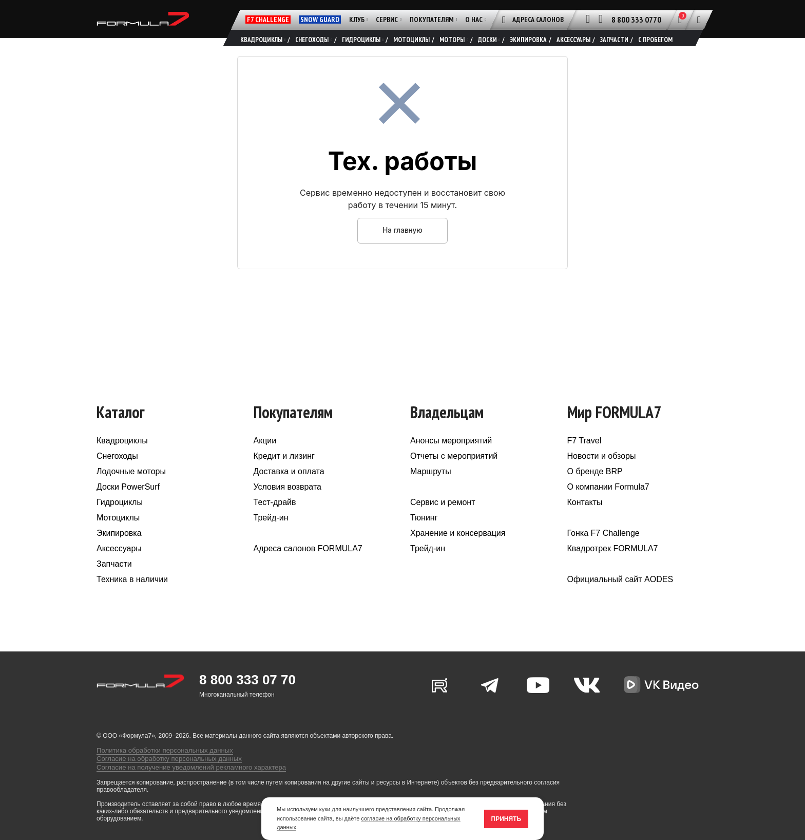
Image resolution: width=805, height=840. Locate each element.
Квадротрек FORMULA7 (612, 565)
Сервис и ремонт (442, 518)
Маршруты (430, 487)
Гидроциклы (120, 518)
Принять (506, 819)
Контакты (585, 518)
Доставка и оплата (289, 487)
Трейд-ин (271, 534)
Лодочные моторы (131, 487)
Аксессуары (119, 565)
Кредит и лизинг (284, 472)
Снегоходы (117, 472)
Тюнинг (424, 534)
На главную (402, 246)
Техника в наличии (132, 595)
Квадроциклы (122, 457)
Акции (265, 457)
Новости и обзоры (601, 472)
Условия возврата (287, 503)
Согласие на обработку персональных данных (163, 769)
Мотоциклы (118, 534)
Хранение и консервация (457, 549)
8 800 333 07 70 (247, 696)
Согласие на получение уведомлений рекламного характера (183, 776)
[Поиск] (699, 19)
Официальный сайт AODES (620, 595)
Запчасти (114, 580)
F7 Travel (584, 457)
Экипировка (119, 549)
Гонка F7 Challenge (603, 549)
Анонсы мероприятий (451, 457)
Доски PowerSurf (128, 503)
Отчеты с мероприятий (453, 472)
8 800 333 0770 (636, 19)
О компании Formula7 (608, 503)
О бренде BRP (595, 487)
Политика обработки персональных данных (159, 762)
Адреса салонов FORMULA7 (308, 565)
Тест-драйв (275, 518)
